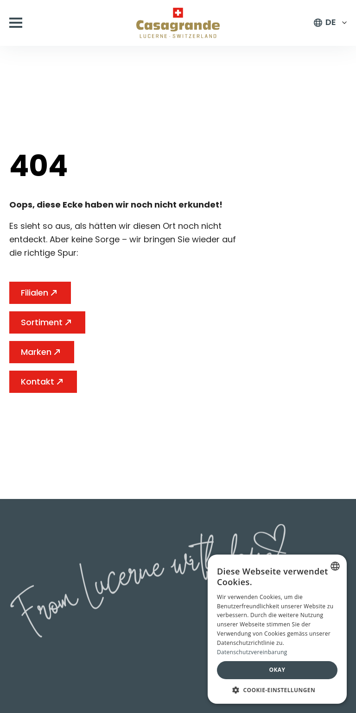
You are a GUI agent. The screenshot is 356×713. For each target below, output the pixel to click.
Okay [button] (277, 670)
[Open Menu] (15, 22)
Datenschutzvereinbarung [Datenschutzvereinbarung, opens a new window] (252, 652)
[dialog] (277, 629)
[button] (277, 689)
